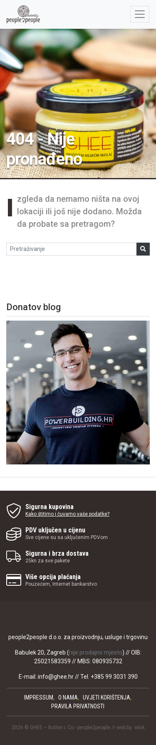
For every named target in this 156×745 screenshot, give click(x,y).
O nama (68, 697)
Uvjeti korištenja (106, 697)
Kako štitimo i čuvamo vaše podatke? (67, 514)
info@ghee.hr (56, 676)
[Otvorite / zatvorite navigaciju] (139, 14)
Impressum (38, 697)
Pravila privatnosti (77, 706)
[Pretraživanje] (71, 249)
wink (139, 727)
